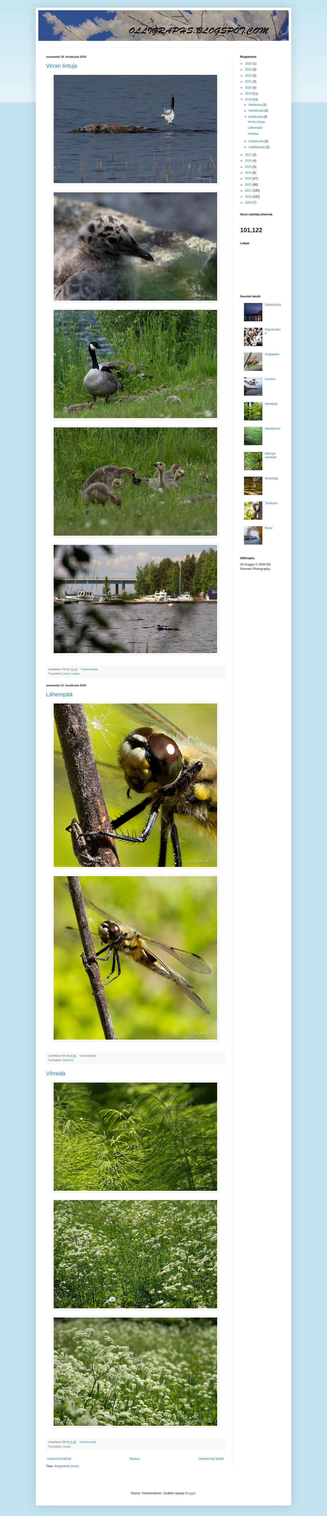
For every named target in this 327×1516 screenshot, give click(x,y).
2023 (249, 69)
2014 (249, 172)
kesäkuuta (256, 117)
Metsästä (271, 404)
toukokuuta (256, 141)
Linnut (66, 673)
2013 (249, 178)
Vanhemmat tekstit (211, 1459)
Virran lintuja (61, 66)
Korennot (68, 1060)
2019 (249, 93)
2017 (249, 155)
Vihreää (55, 1073)
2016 (249, 160)
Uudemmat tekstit (59, 1459)
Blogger (190, 1493)
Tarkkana (271, 503)
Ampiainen (272, 354)
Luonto (75, 673)
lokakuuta (256, 105)
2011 (249, 190)
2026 (249, 63)
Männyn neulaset (270, 455)
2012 (249, 184)
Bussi (268, 528)
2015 (249, 167)
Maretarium (273, 428)
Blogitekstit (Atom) (66, 1466)
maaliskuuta (257, 147)
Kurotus (270, 379)
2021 (249, 81)
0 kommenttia (89, 669)
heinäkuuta (256, 110)
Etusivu (135, 1459)
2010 (249, 196)
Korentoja (271, 478)
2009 (249, 202)
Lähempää (59, 694)
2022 (249, 75)
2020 (249, 87)
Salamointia (273, 305)
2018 (249, 99)
